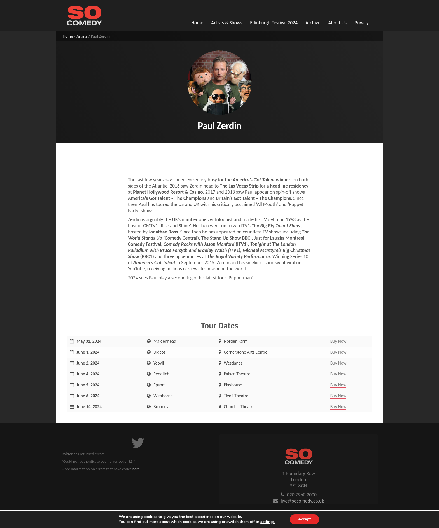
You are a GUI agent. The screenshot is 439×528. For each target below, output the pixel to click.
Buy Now (338, 341)
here (136, 469)
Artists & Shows (226, 23)
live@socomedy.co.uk (302, 501)
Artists (81, 35)
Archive (312, 23)
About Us (337, 23)
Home (197, 23)
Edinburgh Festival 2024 (274, 23)
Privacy (361, 23)
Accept (304, 519)
